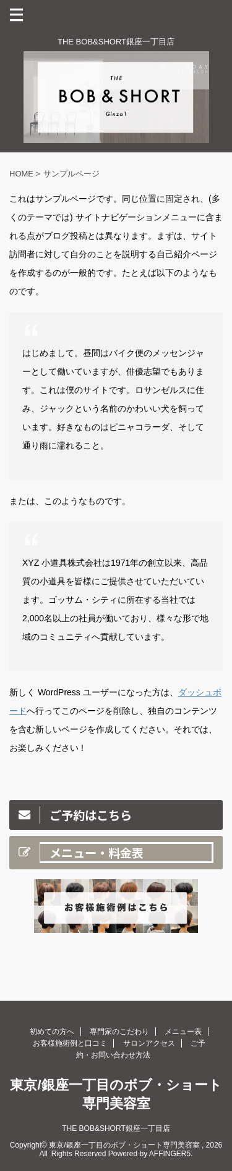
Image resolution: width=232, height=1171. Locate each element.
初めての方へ (52, 1031)
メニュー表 (183, 1031)
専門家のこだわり (119, 1031)
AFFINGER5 (170, 1153)
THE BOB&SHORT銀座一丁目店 (116, 1128)
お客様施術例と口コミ (70, 1043)
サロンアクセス (149, 1043)
